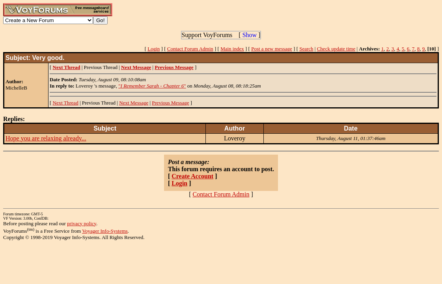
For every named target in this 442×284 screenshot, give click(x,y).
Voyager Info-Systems (105, 231)
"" (152, 86)
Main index (232, 49)
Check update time (336, 49)
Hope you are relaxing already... (46, 138)
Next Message (133, 103)
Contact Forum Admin (190, 49)
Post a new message (271, 49)
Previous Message (170, 103)
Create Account (192, 176)
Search (306, 49)
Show (249, 35)
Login (153, 49)
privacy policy (81, 223)
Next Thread (65, 103)
